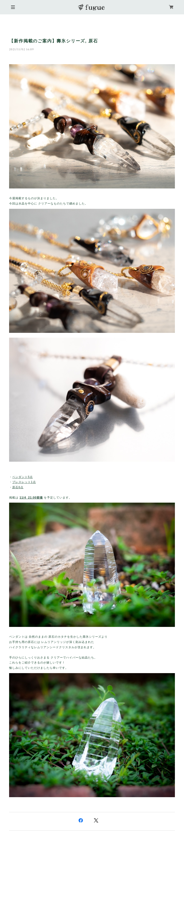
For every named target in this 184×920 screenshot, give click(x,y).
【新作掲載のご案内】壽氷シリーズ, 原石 (53, 41)
